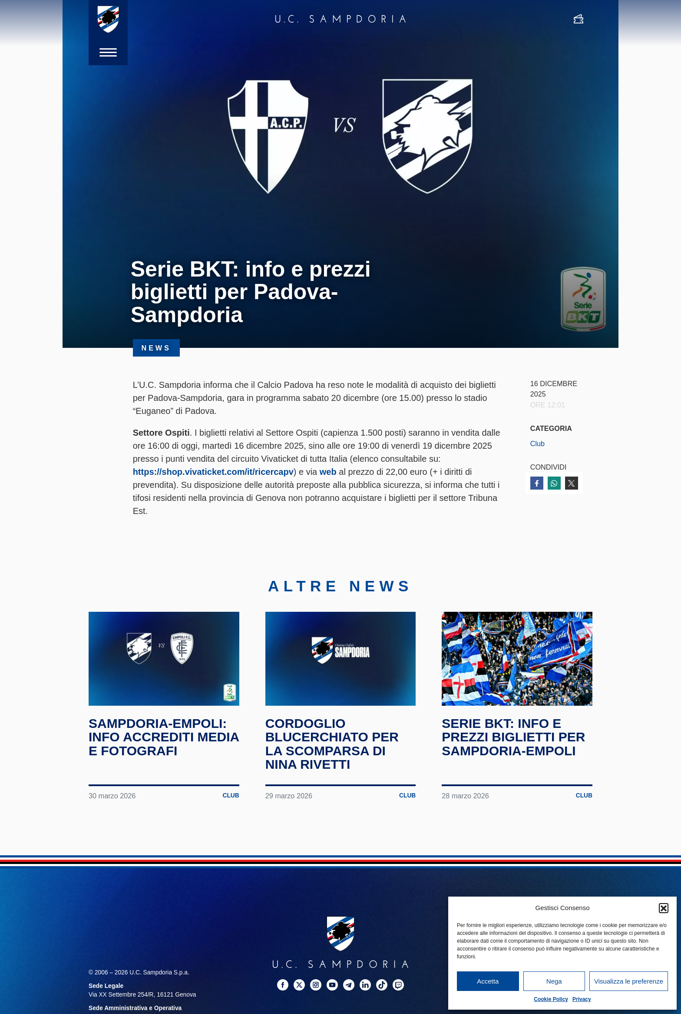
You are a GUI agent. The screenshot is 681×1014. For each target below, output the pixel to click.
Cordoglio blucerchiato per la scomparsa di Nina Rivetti (332, 744)
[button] (663, 908)
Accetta (488, 981)
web (328, 472)
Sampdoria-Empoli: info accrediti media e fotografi (164, 737)
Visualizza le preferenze (628, 981)
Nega (554, 981)
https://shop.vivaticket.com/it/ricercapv (213, 472)
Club (537, 443)
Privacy (581, 999)
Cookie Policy (551, 999)
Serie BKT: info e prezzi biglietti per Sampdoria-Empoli (513, 737)
